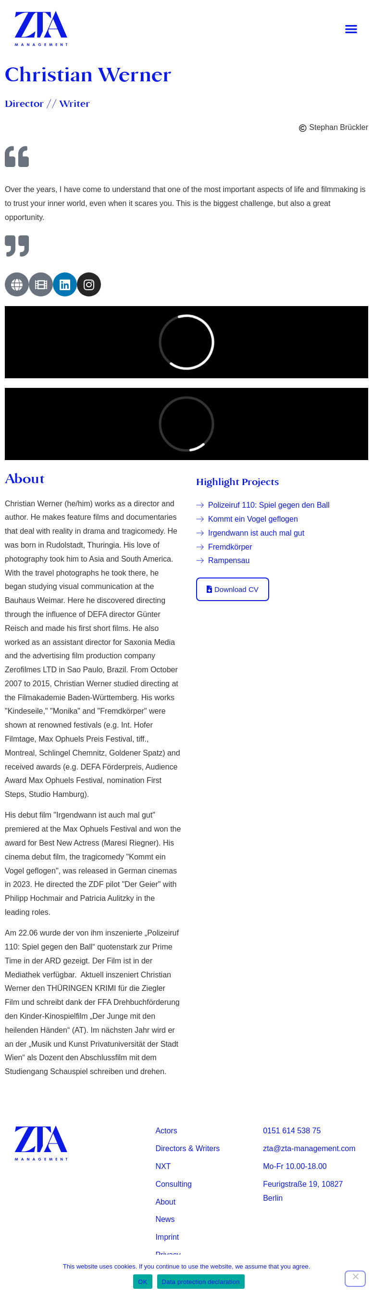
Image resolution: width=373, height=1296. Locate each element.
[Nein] (355, 1278)
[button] (351, 29)
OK (142, 1281)
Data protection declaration (201, 1281)
